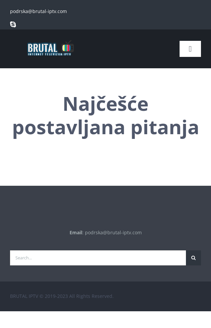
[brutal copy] (50, 37)
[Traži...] (193, 257)
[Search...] (98, 257)
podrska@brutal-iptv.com (38, 11)
